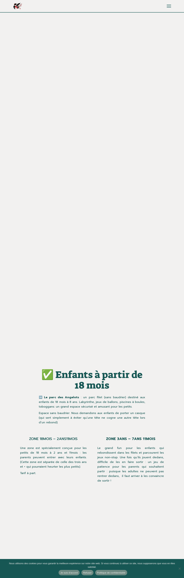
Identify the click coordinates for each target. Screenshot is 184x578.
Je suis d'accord (69, 572)
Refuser (87, 572)
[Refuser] (179, 568)
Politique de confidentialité (111, 572)
